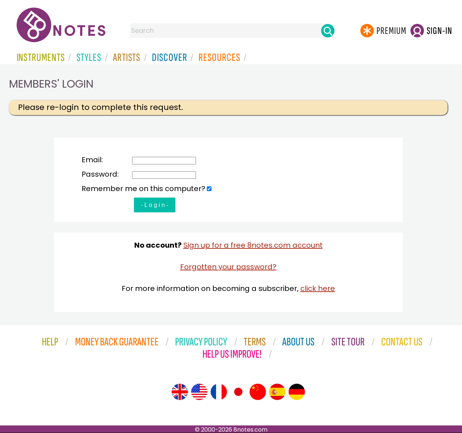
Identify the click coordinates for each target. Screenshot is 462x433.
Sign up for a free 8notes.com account (253, 245)
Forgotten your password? (228, 267)
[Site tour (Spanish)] (277, 392)
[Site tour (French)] (219, 392)
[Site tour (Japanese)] (238, 392)
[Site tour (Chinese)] (258, 392)
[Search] (328, 30)
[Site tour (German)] (297, 392)
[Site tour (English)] (180, 392)
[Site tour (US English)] (199, 392)
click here (317, 288)
